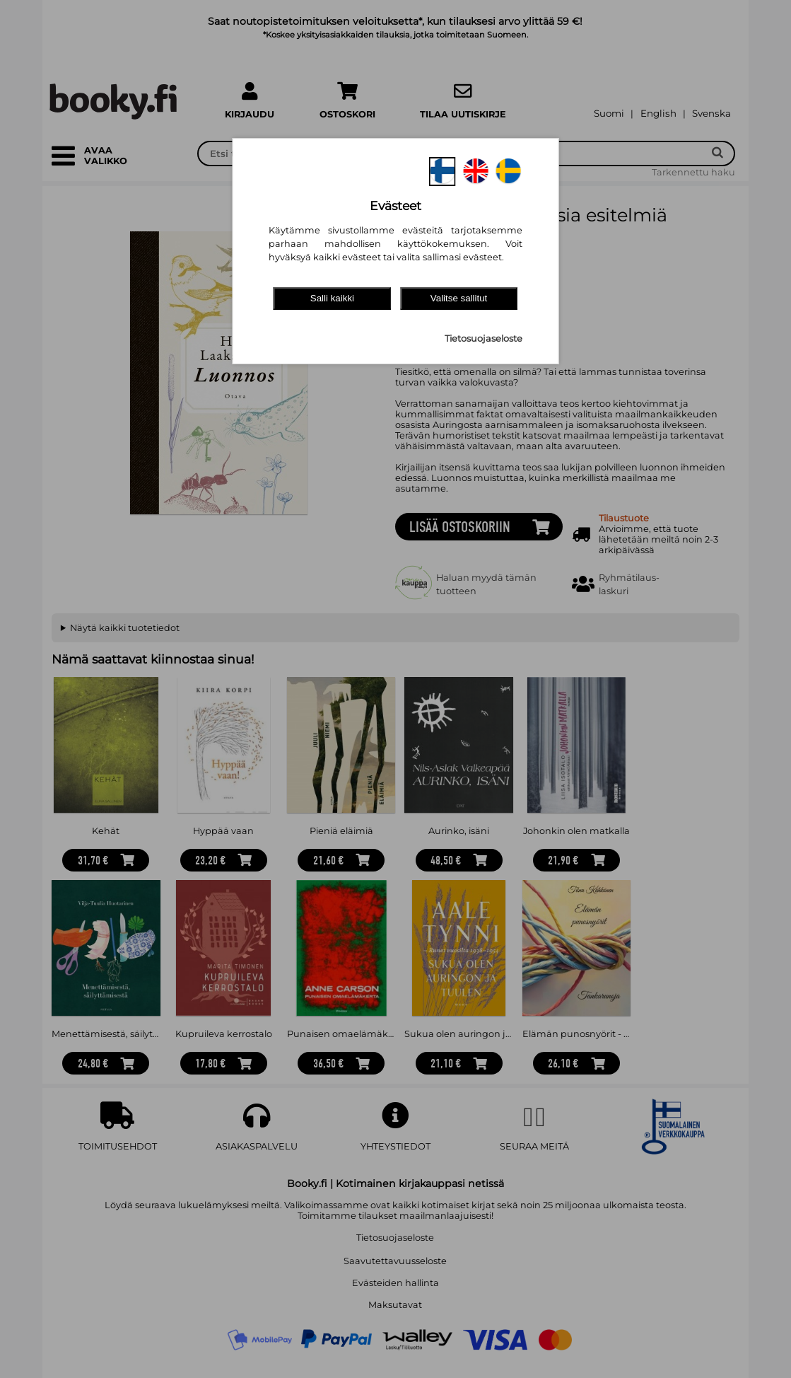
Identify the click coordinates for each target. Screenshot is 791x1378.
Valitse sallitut (459, 298)
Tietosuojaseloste (483, 338)
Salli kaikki (332, 298)
